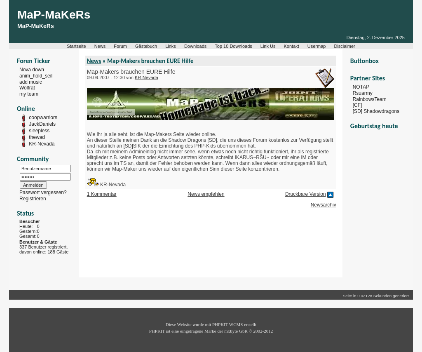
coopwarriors (43, 117)
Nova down (31, 70)
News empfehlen (206, 194)
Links (170, 46)
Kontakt (291, 46)
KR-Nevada (41, 144)
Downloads (195, 46)
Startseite (76, 46)
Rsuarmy (363, 93)
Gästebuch (146, 46)
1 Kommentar (102, 194)
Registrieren (32, 199)
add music (30, 81)
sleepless (39, 131)
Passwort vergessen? (43, 192)
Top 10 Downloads (233, 46)
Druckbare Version (305, 194)
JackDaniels (42, 124)
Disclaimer (344, 46)
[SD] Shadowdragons (376, 111)
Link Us (268, 46)
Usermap (316, 46)
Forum (120, 46)
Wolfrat (27, 88)
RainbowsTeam (370, 99)
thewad (37, 137)
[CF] (357, 105)
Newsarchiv (323, 205)
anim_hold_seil (35, 76)
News (100, 46)
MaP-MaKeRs (53, 14)
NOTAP (361, 87)
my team (28, 94)
